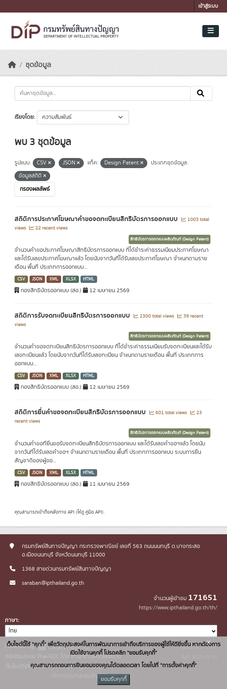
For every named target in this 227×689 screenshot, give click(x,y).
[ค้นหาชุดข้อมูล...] (103, 93)
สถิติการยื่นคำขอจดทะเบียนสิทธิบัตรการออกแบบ (81, 412)
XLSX (71, 279)
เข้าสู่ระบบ (208, 6)
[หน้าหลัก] (12, 65)
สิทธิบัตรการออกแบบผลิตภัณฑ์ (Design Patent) (169, 239)
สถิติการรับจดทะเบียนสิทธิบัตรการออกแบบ (73, 315)
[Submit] (201, 93)
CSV (21, 279)
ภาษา (11, 620)
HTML (88, 279)
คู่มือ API (93, 512)
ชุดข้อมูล (38, 65)
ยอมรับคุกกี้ (114, 679)
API (71, 512)
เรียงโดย (24, 117)
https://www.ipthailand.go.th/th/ (178, 608)
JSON (37, 279)
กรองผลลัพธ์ (35, 189)
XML (53, 279)
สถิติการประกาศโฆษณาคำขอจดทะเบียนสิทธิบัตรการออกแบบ (97, 219)
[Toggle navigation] (210, 31)
